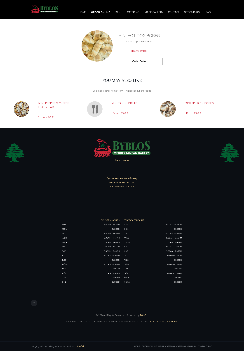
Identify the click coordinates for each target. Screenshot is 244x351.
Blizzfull (144, 315)
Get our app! (192, 12)
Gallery (191, 346)
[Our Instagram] (34, 303)
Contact (173, 12)
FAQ (208, 12)
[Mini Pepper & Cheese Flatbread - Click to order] (22, 109)
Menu (118, 12)
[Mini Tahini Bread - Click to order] (95, 109)
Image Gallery (153, 12)
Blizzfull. (80, 346)
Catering (133, 12)
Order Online (100, 12)
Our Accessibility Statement (163, 321)
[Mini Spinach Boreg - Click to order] (168, 109)
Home (82, 12)
